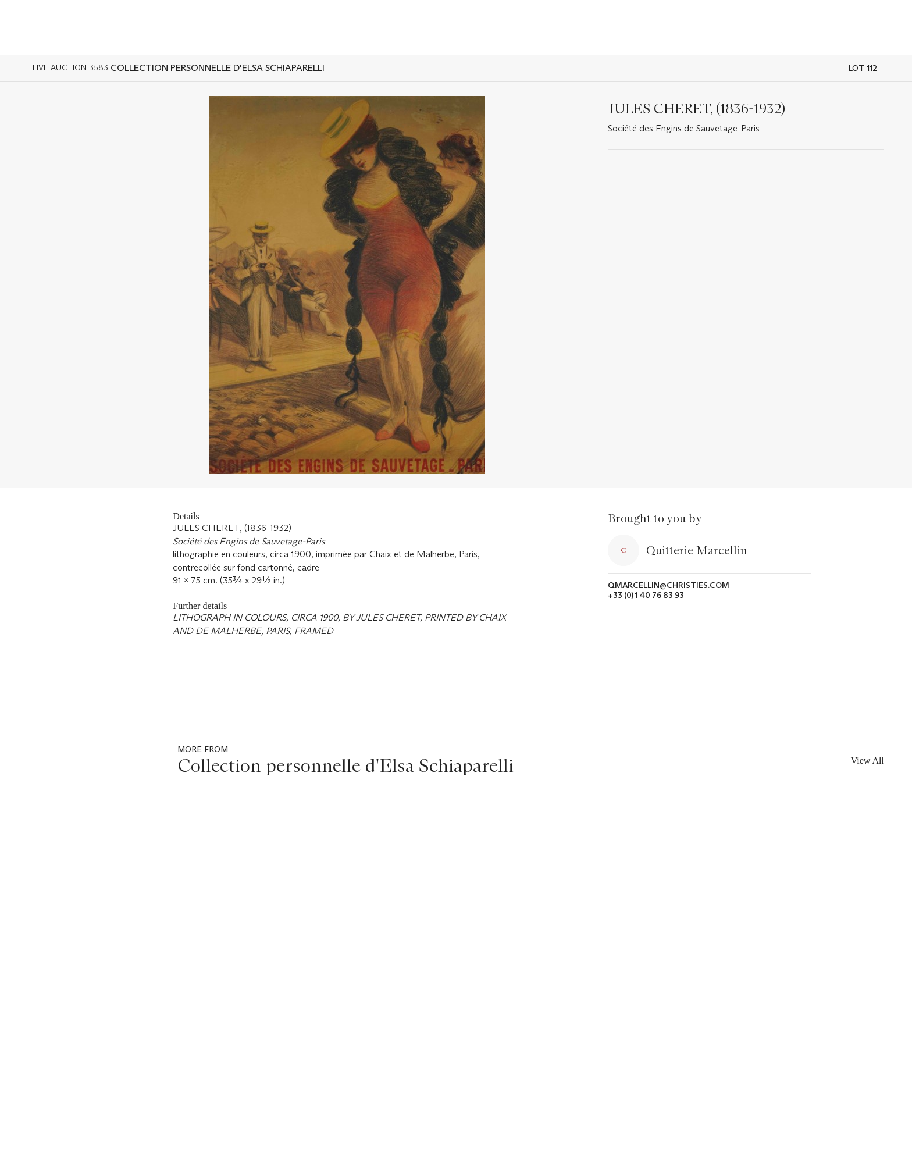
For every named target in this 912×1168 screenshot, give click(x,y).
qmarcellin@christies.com (668, 585)
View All (867, 760)
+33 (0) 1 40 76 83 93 (646, 595)
